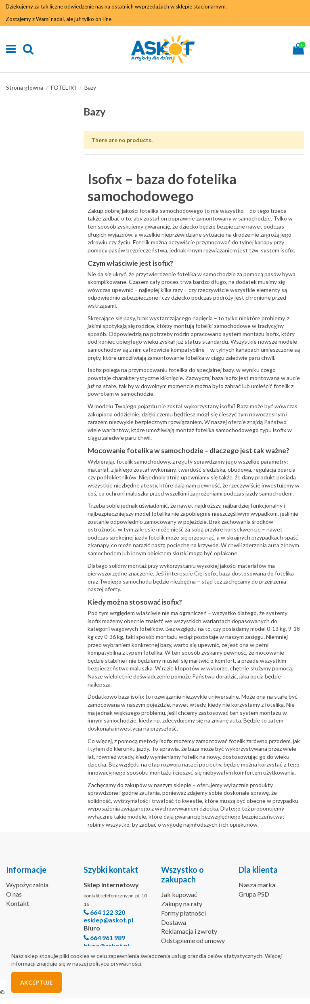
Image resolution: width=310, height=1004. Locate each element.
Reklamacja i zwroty (189, 931)
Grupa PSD (254, 894)
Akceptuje (36, 982)
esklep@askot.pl (108, 920)
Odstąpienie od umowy (193, 940)
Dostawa (173, 922)
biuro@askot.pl (107, 945)
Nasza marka (257, 884)
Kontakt (17, 903)
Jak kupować (179, 894)
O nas (14, 894)
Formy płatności (183, 913)
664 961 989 (107, 937)
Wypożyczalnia (27, 884)
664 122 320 (107, 912)
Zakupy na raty (181, 903)
